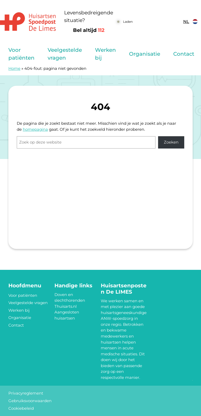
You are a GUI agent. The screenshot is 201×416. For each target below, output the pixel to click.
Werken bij (105, 54)
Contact (183, 54)
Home (14, 68)
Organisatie (144, 54)
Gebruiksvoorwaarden (30, 400)
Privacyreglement (25, 393)
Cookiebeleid (21, 408)
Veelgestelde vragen (65, 54)
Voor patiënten (21, 54)
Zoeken (171, 142)
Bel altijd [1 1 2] (88, 30)
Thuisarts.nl (65, 306)
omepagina (36, 129)
